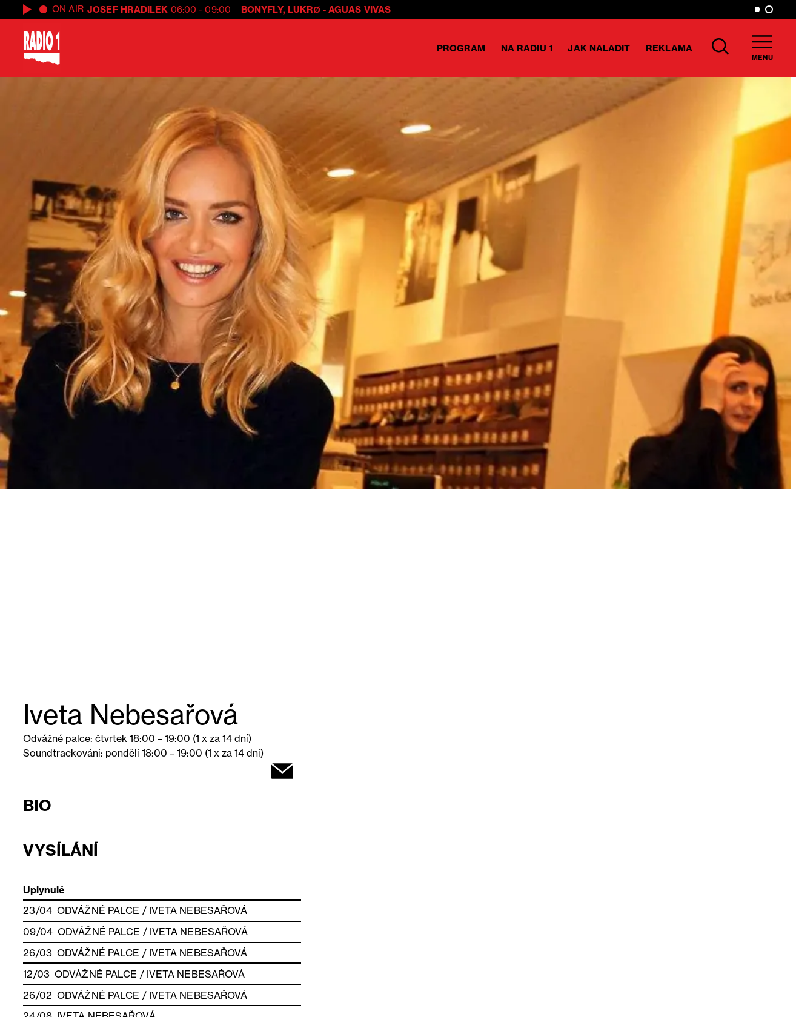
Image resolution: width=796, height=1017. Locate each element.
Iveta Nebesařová (198, 910)
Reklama (669, 48)
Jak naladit (599, 48)
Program (461, 48)
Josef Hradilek (127, 9)
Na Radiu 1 (526, 48)
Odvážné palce (98, 910)
